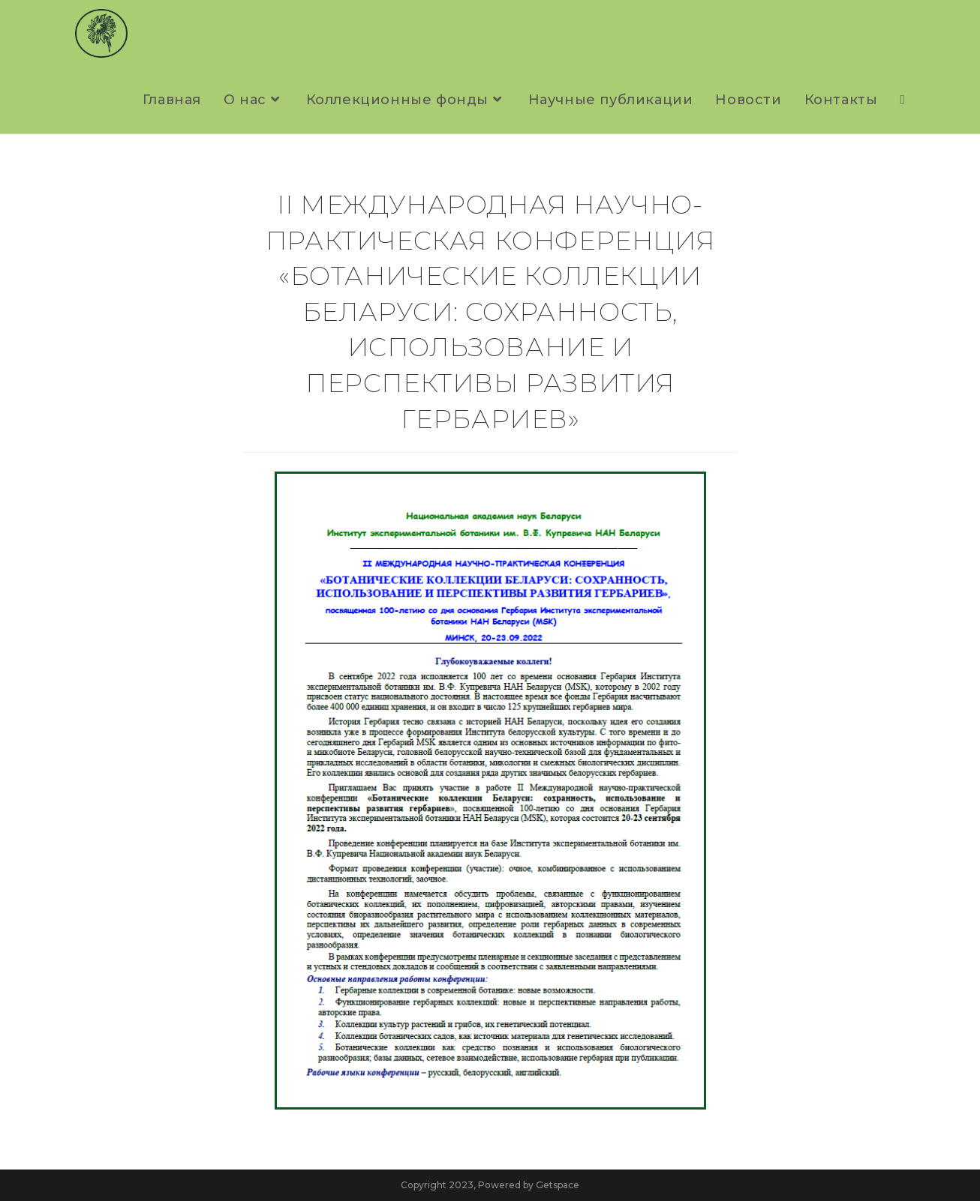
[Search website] (902, 100)
